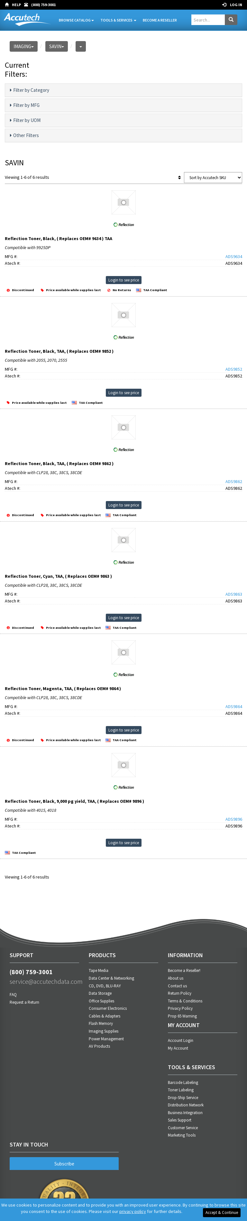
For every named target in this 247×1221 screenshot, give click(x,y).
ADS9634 (233, 256)
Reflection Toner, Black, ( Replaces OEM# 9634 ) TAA (58, 238)
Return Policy (179, 993)
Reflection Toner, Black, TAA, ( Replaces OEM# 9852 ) (59, 351)
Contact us (177, 986)
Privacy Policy (180, 1008)
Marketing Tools (182, 1135)
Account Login (180, 1040)
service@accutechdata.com (44, 981)
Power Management (106, 1039)
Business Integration (185, 1112)
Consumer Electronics (108, 1008)
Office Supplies (101, 1001)
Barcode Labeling (183, 1082)
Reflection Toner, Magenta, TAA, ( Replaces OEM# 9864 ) (63, 688)
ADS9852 (233, 369)
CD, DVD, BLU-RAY (105, 986)
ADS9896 (233, 819)
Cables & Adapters (104, 1016)
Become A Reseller (160, 20)
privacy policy (132, 1211)
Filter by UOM (25, 120)
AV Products (99, 1046)
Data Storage (100, 993)
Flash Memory (101, 1023)
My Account (178, 1048)
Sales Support (179, 1120)
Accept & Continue (222, 1212)
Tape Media (98, 970)
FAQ (13, 994)
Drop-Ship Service (183, 1097)
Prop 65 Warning (182, 1016)
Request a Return (24, 1002)
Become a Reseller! (184, 970)
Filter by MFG (25, 105)
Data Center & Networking (111, 978)
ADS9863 (233, 594)
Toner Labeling (181, 1090)
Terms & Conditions (185, 1001)
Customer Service (183, 1127)
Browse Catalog (76, 20)
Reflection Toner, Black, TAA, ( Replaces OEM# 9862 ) (59, 463)
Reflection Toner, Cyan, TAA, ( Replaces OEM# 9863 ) (58, 576)
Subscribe (64, 1164)
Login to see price (123, 280)
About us (175, 978)
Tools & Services (118, 20)
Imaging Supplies (103, 1031)
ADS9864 (233, 706)
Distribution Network (186, 1105)
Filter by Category (29, 90)
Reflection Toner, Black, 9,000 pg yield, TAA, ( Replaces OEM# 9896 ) (74, 801)
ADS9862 (233, 481)
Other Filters (24, 135)
